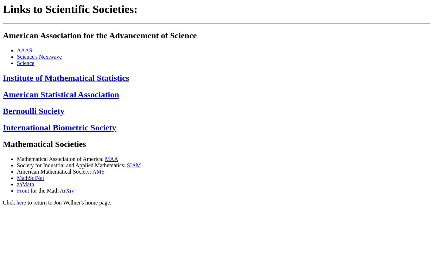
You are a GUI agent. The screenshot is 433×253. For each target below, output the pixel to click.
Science (25, 63)
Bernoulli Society (33, 111)
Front (23, 191)
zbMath (25, 184)
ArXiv (67, 191)
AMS (99, 172)
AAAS (24, 50)
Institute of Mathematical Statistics (66, 78)
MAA (111, 159)
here (21, 203)
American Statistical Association (61, 94)
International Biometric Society (59, 127)
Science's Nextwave (39, 57)
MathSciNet (30, 178)
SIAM (134, 165)
